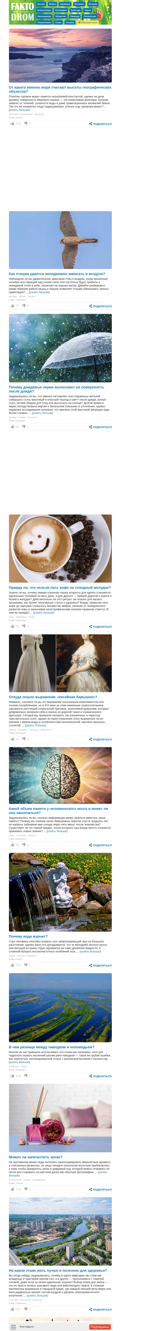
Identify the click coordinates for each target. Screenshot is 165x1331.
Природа (74, 16)
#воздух (13, 296)
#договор (39, 114)
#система (37, 1300)
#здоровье (21, 617)
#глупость (33, 417)
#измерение (26, 114)
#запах (27, 1179)
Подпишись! (100, 1327)
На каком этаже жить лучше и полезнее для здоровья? (58, 1270)
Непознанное (44, 16)
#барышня (45, 729)
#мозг (12, 835)
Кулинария (61, 10)
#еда (11, 617)
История (93, 4)
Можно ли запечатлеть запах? (35, 1157)
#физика (31, 955)
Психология (90, 16)
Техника (70, 22)
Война (52, 4)
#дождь (13, 417)
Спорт (58, 22)
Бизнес (41, 4)
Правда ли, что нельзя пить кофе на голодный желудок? (60, 588)
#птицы (31, 296)
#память (32, 835)
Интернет (79, 4)
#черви (22, 417)
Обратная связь (88, 22)
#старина (23, 729)
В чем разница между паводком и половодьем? (51, 1047)
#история (13, 114)
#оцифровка (38, 1179)
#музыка (21, 955)
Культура (75, 10)
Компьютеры (44, 10)
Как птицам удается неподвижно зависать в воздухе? (57, 274)
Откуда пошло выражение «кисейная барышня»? (53, 697)
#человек (21, 835)
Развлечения (44, 22)
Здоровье (65, 4)
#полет (22, 296)
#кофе (31, 617)
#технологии (15, 1179)
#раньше (34, 729)
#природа (14, 1066)
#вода (12, 955)
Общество (60, 16)
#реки (23, 1066)
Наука (88, 10)
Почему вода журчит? (28, 936)
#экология (25, 1300)
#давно (12, 729)
